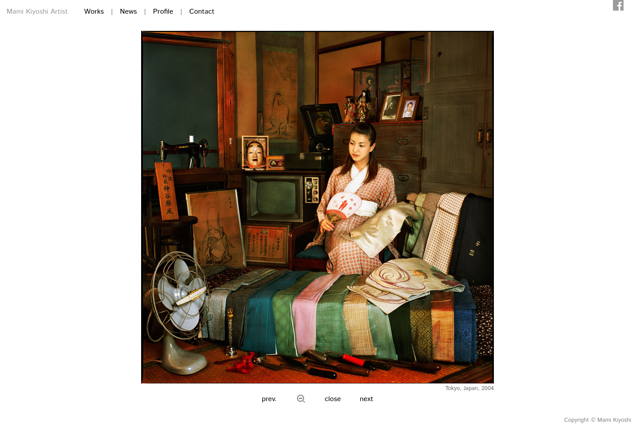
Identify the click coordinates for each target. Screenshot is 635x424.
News (128, 12)
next (367, 399)
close (333, 399)
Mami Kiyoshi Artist (37, 12)
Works (94, 12)
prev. (269, 399)
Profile (163, 12)
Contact (201, 12)
